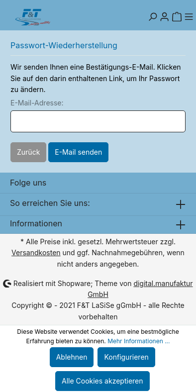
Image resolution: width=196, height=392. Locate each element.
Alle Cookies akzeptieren (102, 381)
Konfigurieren (126, 357)
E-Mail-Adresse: (37, 102)
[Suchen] (153, 16)
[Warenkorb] (177, 16)
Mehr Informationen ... (138, 341)
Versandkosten (36, 252)
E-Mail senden (78, 152)
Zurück (28, 152)
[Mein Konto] (165, 16)
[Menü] (189, 16)
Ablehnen (72, 357)
